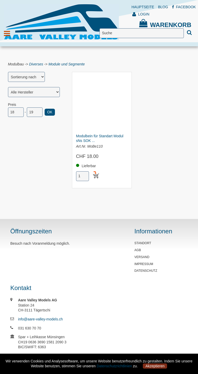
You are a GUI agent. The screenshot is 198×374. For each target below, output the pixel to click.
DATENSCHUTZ (145, 271)
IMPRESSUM (143, 264)
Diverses (36, 64)
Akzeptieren (154, 366)
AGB (137, 250)
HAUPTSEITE (142, 7)
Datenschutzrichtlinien (114, 366)
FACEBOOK (184, 7)
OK (49, 112)
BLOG (163, 7)
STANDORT (142, 243)
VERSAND (141, 257)
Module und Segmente (66, 64)
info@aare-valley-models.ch (40, 319)
